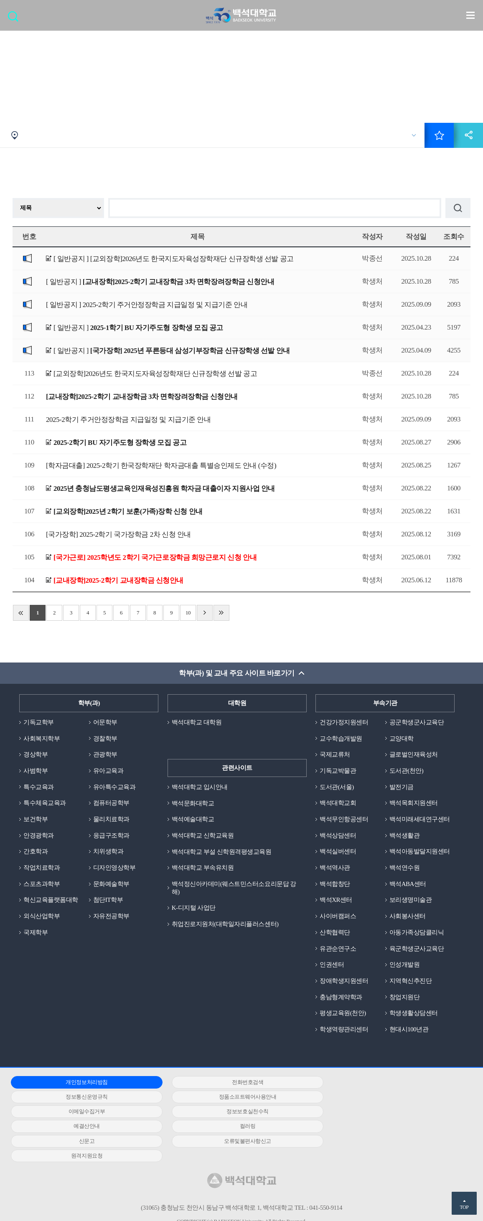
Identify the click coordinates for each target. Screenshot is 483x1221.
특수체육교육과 (44, 803)
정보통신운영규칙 (388, 1082)
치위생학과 (108, 851)
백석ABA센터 (407, 884)
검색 (15, 19)
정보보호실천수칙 (388, 1097)
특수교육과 (38, 787)
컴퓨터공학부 (111, 803)
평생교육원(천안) (343, 1013)
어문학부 (105, 722)
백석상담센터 (338, 835)
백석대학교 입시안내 (200, 787)
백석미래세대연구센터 (419, 819)
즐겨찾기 (439, 135)
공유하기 (468, 135)
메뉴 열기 (470, 15)
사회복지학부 (41, 738)
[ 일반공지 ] (173, 259)
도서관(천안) (406, 770)
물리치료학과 (111, 819)
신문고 (388, 1112)
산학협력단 (335, 932)
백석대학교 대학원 (196, 722)
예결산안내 (83, 1112)
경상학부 (35, 754)
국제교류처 (335, 754)
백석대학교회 (338, 803)
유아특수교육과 (114, 787)
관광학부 (105, 754)
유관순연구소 (338, 949)
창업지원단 (404, 997)
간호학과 (35, 851)
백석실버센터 (338, 851)
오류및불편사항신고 (82, 1127)
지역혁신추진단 (410, 981)
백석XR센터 (336, 900)
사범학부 (35, 770)
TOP (464, 1207)
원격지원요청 (235, 1127)
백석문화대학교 (193, 803)
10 (188, 612)
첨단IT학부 (108, 900)
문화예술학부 (111, 884)
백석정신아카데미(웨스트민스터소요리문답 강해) (234, 888)
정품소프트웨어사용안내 (83, 1097)
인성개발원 (404, 965)
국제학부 (35, 932)
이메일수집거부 (235, 1097)
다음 (205, 613)
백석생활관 (404, 835)
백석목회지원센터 (413, 803)
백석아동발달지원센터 (419, 851)
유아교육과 (108, 770)
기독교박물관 (338, 770)
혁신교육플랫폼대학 (50, 900)
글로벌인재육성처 (413, 754)
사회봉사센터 (407, 916)
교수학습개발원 (341, 738)
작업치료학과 (41, 868)
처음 (21, 613)
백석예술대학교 (193, 819)
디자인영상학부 (114, 868)
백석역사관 (335, 868)
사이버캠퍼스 (338, 916)
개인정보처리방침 (83, 1082)
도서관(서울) (337, 787)
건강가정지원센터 (344, 722)
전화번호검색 (235, 1082)
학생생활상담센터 (413, 1013)
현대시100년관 (409, 1029)
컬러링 (236, 1112)
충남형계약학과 (341, 997)
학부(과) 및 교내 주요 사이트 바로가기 (237, 673)
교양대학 (401, 738)
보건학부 (35, 819)
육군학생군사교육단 (416, 949)
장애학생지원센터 (344, 981)
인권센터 (332, 965)
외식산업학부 (41, 916)
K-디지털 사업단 (194, 908)
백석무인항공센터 (344, 819)
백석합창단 (335, 884)
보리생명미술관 (410, 900)
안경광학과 (38, 835)
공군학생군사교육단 (416, 722)
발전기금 (401, 787)
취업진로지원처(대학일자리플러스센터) (225, 924)
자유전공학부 (111, 916)
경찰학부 (105, 738)
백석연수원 (404, 868)
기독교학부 (38, 722)
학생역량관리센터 (344, 1029)
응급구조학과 (111, 835)
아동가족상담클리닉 (416, 932)
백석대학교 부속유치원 (203, 868)
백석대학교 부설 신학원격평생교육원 (222, 851)
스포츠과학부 (41, 884)
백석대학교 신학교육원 (203, 835)
